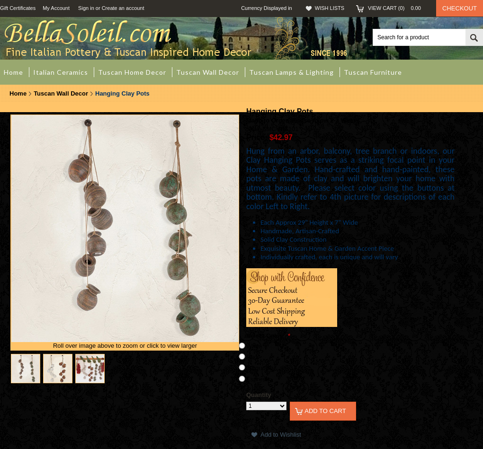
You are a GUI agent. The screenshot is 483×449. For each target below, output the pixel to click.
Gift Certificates (18, 8)
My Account (56, 8)
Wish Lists (329, 8)
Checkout (459, 8)
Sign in (86, 8)
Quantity (258, 394)
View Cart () (397, 8)
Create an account (123, 8)
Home (18, 93)
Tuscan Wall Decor (61, 93)
